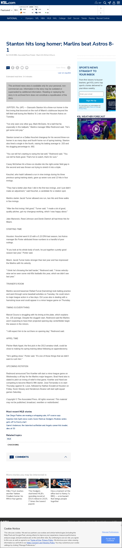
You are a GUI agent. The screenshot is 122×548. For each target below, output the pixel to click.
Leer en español (64, 73)
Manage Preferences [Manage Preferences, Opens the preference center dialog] (110, 532)
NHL (55, 18)
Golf (69, 18)
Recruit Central (103, 18)
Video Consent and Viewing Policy (41, 543)
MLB (49, 18)
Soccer (76, 18)
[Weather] (97, 2)
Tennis (84, 18)
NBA (43, 18)
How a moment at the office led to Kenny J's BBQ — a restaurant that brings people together (60, 496)
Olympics (29, 18)
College (62, 18)
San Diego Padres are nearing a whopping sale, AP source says (33, 415)
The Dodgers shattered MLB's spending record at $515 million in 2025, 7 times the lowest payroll (38, 497)
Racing (91, 18)
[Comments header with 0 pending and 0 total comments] (38, 457)
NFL (37, 18)
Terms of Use (94, 107)
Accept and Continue (110, 540)
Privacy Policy (83, 108)
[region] (61, 534)
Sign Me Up (91, 100)
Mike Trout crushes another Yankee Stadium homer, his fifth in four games (14, 495)
